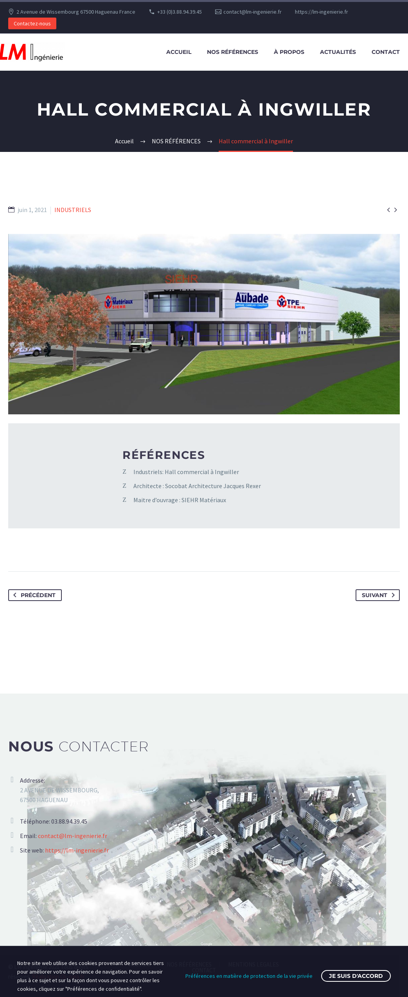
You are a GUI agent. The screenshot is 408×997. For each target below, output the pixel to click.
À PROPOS (289, 51)
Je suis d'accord (356, 975)
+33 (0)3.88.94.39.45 (179, 11)
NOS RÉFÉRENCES (232, 51)
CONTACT (386, 51)
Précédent (33, 595)
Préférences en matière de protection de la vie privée (249, 975)
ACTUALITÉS (338, 51)
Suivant (380, 595)
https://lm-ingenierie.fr (321, 11)
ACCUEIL (178, 51)
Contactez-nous (32, 23)
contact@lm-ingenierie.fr (252, 11)
